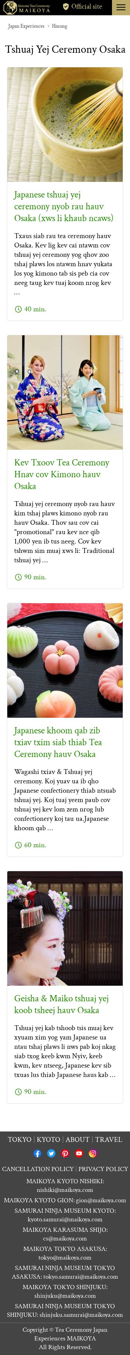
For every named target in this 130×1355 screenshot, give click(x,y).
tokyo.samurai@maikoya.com (80, 1276)
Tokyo (20, 1139)
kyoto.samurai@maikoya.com (65, 1219)
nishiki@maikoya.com (65, 1190)
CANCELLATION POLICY (38, 1169)
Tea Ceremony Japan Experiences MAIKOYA (71, 1334)
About (78, 1139)
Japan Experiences (26, 26)
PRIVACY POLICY (103, 1169)
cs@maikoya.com (65, 1238)
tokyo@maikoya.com (65, 1257)
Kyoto (48, 1139)
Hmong (59, 26)
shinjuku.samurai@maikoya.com (81, 1315)
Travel (108, 1139)
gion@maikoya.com (101, 1200)
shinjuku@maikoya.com (65, 1295)
